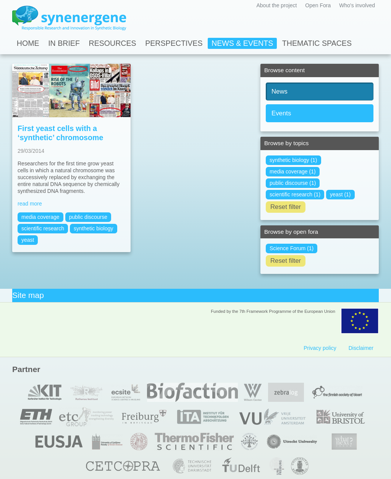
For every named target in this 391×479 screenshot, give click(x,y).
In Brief (64, 43)
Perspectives (173, 43)
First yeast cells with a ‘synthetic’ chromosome (60, 133)
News (279, 91)
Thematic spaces (317, 43)
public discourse (88, 217)
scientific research (42, 228)
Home (28, 43)
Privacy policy (320, 348)
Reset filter (285, 206)
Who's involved (357, 5)
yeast (27, 240)
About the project (276, 5)
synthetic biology (93, 228)
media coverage (40, 217)
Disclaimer (361, 348)
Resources (112, 43)
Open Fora (318, 5)
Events (281, 113)
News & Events (242, 43)
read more (30, 204)
